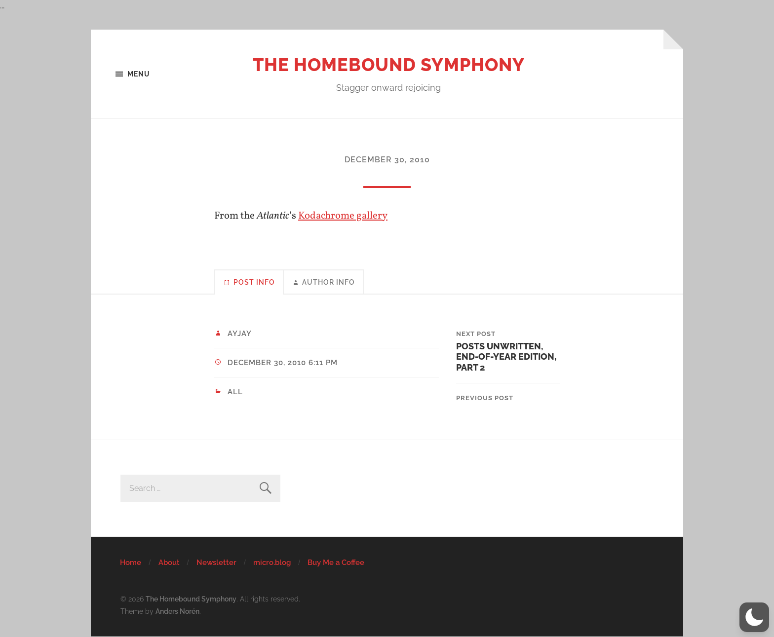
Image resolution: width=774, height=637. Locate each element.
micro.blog (272, 562)
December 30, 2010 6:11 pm (283, 362)
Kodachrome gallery (342, 216)
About (169, 562)
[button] (754, 617)
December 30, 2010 (387, 159)
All (235, 391)
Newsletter (216, 562)
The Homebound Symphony (389, 64)
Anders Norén (177, 611)
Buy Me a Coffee (336, 562)
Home (130, 562)
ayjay (240, 333)
